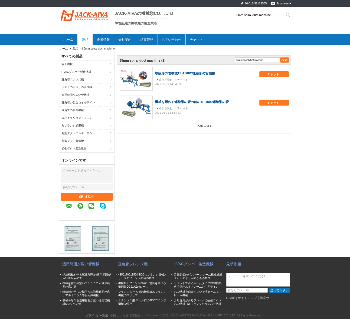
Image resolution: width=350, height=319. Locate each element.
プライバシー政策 (97, 315)
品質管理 (146, 39)
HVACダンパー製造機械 (76, 71)
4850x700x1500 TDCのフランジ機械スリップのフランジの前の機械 (142, 276)
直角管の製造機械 (73, 110)
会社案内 (124, 39)
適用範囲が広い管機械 (75, 94)
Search (288, 15)
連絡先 (86, 197)
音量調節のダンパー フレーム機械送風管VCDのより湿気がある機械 (198, 276)
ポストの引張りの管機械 (77, 87)
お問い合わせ (171, 39)
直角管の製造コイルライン (78, 102)
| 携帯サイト (267, 298)
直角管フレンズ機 (73, 79)
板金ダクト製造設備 (74, 148)
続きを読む (166, 79)
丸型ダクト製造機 (73, 141)
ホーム (68, 39)
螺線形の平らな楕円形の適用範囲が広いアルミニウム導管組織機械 (86, 293)
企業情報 (103, 39)
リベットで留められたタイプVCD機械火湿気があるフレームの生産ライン (198, 285)
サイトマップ (247, 298)
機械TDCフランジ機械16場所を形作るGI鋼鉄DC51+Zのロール (142, 285)
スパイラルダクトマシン (77, 118)
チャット (196, 39)
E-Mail (231, 298)
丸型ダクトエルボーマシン (78, 133)
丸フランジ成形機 (73, 125)
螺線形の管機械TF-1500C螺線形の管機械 (185, 73)
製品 (85, 39)
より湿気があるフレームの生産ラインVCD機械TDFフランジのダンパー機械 (198, 302)
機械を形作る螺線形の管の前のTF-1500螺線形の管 (192, 102)
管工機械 (67, 64)
